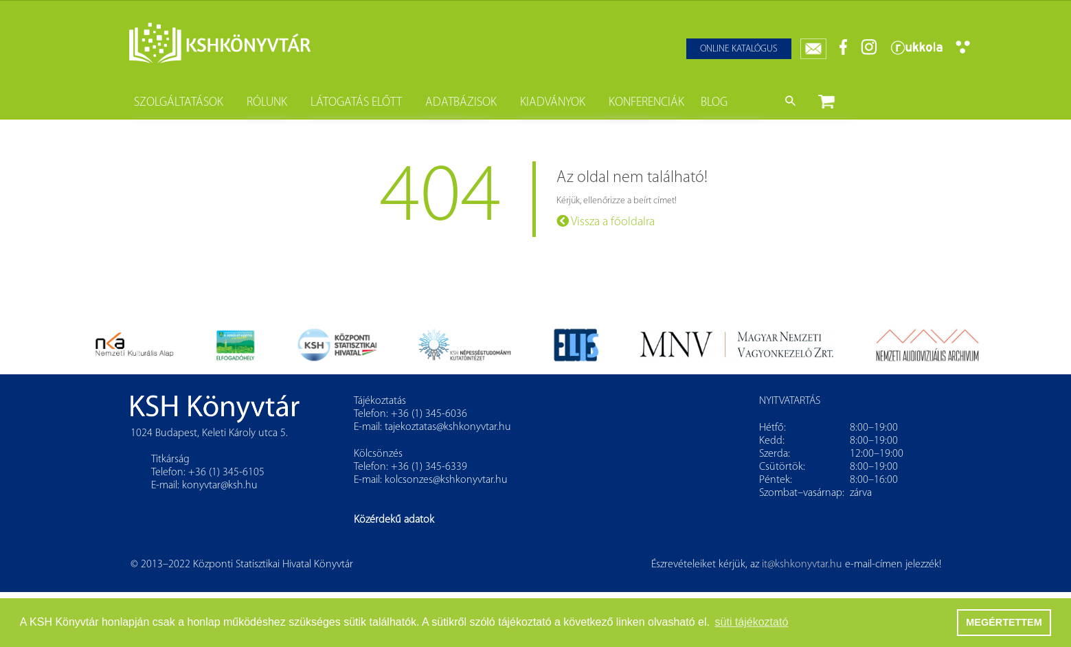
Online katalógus (739, 49)
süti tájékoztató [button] (752, 622)
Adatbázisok (461, 102)
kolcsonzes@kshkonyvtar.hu (446, 480)
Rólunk (267, 102)
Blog (714, 102)
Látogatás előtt (356, 102)
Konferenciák (646, 102)
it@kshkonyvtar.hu (802, 564)
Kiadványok (552, 102)
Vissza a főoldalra (605, 221)
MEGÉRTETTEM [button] (1003, 622)
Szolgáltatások (178, 102)
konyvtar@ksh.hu (220, 485)
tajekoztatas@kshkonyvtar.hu (448, 427)
